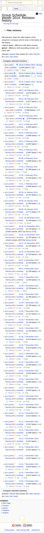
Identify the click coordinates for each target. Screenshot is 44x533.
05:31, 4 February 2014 (28, 141)
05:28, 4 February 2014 (28, 158)
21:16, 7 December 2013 (28, 379)
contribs (13, 67)
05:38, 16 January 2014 (28, 209)
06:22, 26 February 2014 (28, 90)
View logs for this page (10, 24)
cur (6, 73)
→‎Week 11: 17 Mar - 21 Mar (18, 223)
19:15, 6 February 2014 (28, 107)
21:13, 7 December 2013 (28, 413)
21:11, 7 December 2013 (28, 447)
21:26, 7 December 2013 (28, 328)
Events (5, 508)
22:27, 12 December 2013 (29, 243)
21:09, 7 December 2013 (28, 481)
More (16, 9)
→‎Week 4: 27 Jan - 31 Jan (18, 181)
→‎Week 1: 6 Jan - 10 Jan (17, 257)
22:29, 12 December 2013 (29, 226)
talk (6, 67)
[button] (22, 30)
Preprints (6, 510)
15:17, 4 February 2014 (28, 124)
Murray (28, 232)
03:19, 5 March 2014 (27, 65)
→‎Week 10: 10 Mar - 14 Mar (16, 87)
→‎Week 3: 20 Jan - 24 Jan (16, 215)
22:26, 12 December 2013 (29, 252)
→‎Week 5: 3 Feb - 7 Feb (16, 172)
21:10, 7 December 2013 (28, 464)
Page (4, 9)
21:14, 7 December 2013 (28, 405)
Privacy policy (9, 530)
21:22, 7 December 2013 (28, 354)
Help (40, 14)
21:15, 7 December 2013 (28, 388)
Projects (5, 513)
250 (11, 57)
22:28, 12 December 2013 (29, 235)
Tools (39, 9)
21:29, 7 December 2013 (28, 320)
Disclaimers (36, 530)
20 (38, 54)
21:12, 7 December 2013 (28, 421)
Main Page (6, 503)
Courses (6, 506)
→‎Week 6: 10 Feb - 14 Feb (18, 121)
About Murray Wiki (23, 530)
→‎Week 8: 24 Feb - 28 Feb (17, 96)
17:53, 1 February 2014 (28, 167)
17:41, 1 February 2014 (28, 184)
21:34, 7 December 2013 (28, 277)
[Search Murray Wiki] (20, 2)
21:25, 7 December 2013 (28, 345)
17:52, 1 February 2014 (28, 175)
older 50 (32, 54)
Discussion (10, 9)
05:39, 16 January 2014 (28, 192)
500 (15, 57)
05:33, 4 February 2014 (28, 133)
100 (6, 57)
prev (11, 65)
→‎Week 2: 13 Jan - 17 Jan (16, 265)
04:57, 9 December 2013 (28, 260)
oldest (12, 54)
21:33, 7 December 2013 (28, 303)
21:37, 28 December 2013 (29, 218)
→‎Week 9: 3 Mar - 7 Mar (15, 70)
